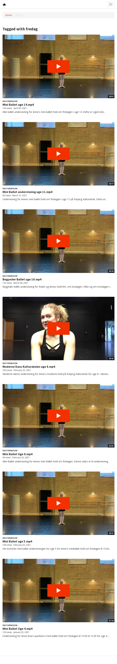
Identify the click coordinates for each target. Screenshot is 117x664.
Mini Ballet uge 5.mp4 (17, 541)
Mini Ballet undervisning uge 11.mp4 (27, 192)
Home (8, 15)
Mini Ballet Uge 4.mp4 (18, 629)
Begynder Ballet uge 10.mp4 (22, 279)
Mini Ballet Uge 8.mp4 (18, 454)
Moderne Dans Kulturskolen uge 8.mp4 (29, 367)
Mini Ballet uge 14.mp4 (18, 105)
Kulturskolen (10, 101)
